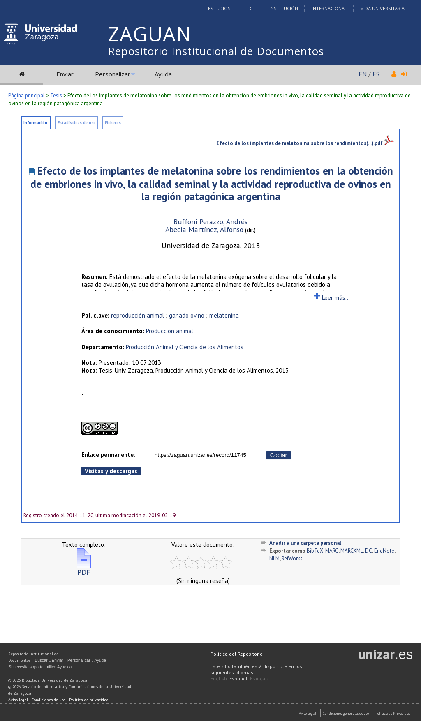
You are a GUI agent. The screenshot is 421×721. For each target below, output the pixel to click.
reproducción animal (137, 315)
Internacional (329, 8)
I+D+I (250, 8)
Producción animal (169, 331)
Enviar (65, 74)
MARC (331, 550)
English (218, 678)
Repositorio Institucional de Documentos (216, 51)
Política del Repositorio (236, 654)
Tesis (56, 95)
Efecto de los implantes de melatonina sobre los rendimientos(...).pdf (305, 143)
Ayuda (163, 74)
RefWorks (292, 558)
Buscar (41, 660)
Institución (283, 8)
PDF (84, 569)
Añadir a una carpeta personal (305, 542)
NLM (274, 558)
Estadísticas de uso (77, 122)
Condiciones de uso (48, 700)
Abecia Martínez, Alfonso (204, 229)
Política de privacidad (89, 700)
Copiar (278, 455)
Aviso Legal (307, 713)
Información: (36, 122)
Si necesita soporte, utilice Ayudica (40, 667)
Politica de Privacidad (393, 713)
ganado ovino (186, 315)
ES (375, 74)
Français (259, 678)
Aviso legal (18, 700)
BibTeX (315, 550)
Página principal (26, 95)
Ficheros (113, 122)
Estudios (219, 8)
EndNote (384, 550)
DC (368, 550)
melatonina (224, 315)
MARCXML (351, 550)
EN (363, 74)
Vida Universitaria (383, 8)
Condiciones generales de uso (346, 713)
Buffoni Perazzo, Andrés (210, 221)
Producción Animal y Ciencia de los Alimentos (184, 347)
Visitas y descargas (111, 471)
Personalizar (112, 74)
